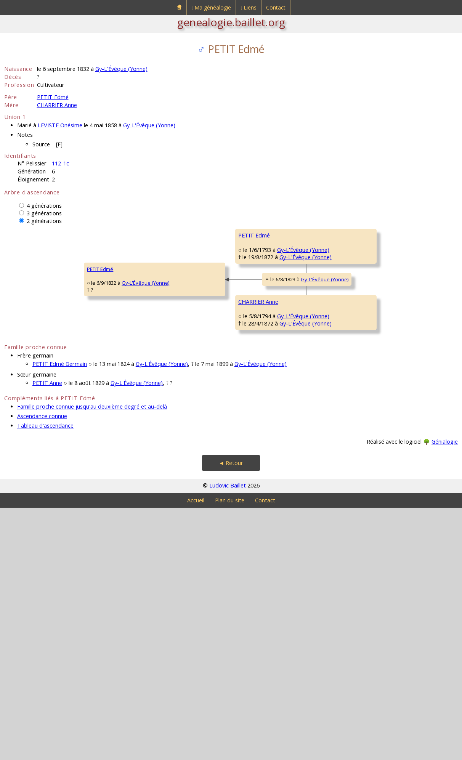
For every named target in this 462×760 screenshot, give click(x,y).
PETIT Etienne (253, 258)
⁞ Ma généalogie (211, 7)
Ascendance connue (42, 668)
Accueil (195, 752)
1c (66, 163)
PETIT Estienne (370, 235)
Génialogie (445, 693)
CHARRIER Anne (57, 105)
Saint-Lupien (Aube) (412, 523)
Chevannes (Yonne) (301, 454)
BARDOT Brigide (371, 463)
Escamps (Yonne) (409, 340)
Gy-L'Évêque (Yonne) (121, 68)
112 (56, 163)
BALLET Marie (368, 372)
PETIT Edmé (53, 97)
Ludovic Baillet (227, 737)
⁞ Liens (249, 7)
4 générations (44, 205)
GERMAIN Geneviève (262, 349)
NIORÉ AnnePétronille (252, 536)
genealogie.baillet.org (231, 22)
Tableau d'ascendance (45, 677)
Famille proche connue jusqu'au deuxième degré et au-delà (92, 658)
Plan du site (229, 752)
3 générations (44, 213)
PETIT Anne (47, 635)
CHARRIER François (259, 441)
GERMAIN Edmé (370, 326)
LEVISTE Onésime (60, 125)
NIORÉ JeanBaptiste (366, 513)
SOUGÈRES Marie (373, 555)
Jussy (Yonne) (288, 546)
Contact (276, 7)
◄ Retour (231, 715)
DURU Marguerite (373, 280)
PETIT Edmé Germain (59, 616)
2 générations (44, 220)
